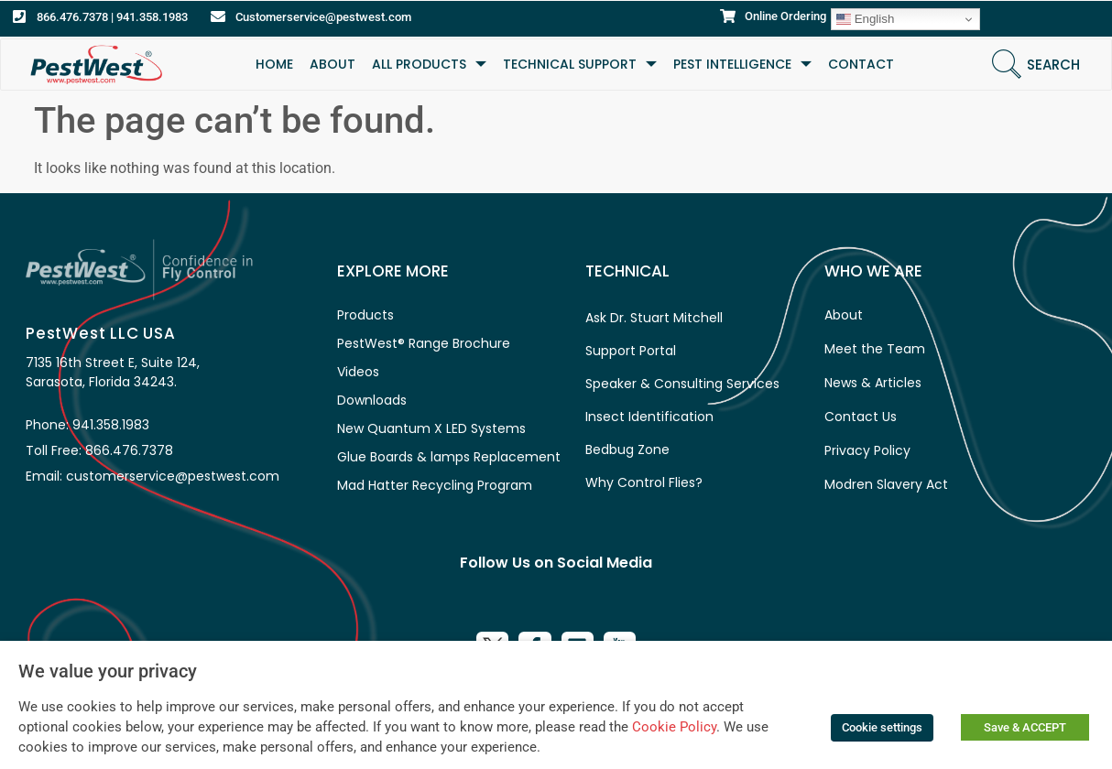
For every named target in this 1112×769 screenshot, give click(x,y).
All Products (429, 64)
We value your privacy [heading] (107, 671)
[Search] (1006, 64)
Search (1053, 64)
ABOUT (332, 64)
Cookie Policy (674, 727)
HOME (274, 64)
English (865, 19)
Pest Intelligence (742, 64)
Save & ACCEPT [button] (1025, 727)
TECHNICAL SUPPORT (580, 64)
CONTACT (861, 64)
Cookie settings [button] (882, 727)
